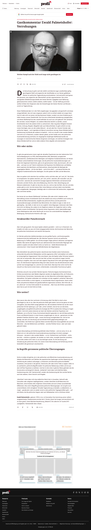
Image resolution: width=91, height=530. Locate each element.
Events (17, 3)
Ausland (43, 8)
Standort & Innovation (73, 501)
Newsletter (11, 3)
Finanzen (70, 508)
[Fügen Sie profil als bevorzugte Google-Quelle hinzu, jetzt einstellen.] (45, 14)
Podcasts (5, 3)
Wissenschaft (57, 8)
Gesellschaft (50, 8)
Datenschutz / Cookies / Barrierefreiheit (47, 523)
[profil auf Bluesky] (82, 492)
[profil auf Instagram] (76, 492)
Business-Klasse (25, 508)
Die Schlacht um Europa (27, 510)
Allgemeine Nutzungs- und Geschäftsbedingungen (72, 523)
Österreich (30, 8)
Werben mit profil (50, 503)
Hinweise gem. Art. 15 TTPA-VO (45, 527)
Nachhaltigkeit (71, 503)
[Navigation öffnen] (5, 8)
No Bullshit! (24, 503)
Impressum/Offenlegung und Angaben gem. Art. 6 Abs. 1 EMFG (21, 523)
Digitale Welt (71, 505)
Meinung (16, 8)
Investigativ (23, 8)
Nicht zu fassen (25, 505)
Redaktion (48, 501)
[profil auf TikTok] (85, 492)
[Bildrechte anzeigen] (10, 31)
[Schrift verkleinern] (63, 84)
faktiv (68, 8)
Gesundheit (70, 510)
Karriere (70, 512)
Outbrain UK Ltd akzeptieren (45, 456)
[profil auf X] (79, 492)
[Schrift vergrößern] (65, 84)
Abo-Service (49, 505)
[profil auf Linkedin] (88, 492)
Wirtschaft (36, 8)
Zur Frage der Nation (27, 501)
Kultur (63, 8)
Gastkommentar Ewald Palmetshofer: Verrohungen (30, 19)
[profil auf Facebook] (74, 492)
